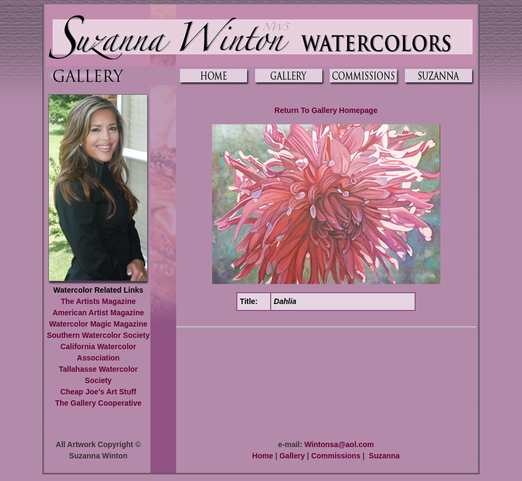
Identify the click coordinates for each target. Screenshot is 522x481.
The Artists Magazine (98, 301)
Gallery (292, 455)
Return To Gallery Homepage (326, 110)
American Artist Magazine (98, 312)
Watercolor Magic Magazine (98, 324)
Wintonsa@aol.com (339, 444)
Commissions (335, 455)
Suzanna (384, 455)
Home (262, 455)
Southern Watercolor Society (98, 335)
